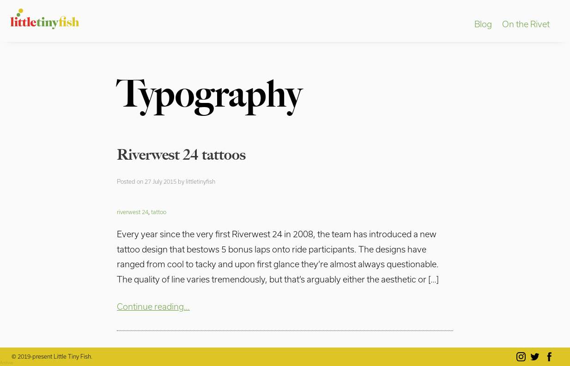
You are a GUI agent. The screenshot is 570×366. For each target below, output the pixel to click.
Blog (483, 24)
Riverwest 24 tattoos (181, 154)
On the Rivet (526, 24)
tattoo (158, 212)
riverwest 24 (132, 212)
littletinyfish (200, 181)
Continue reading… (153, 306)
